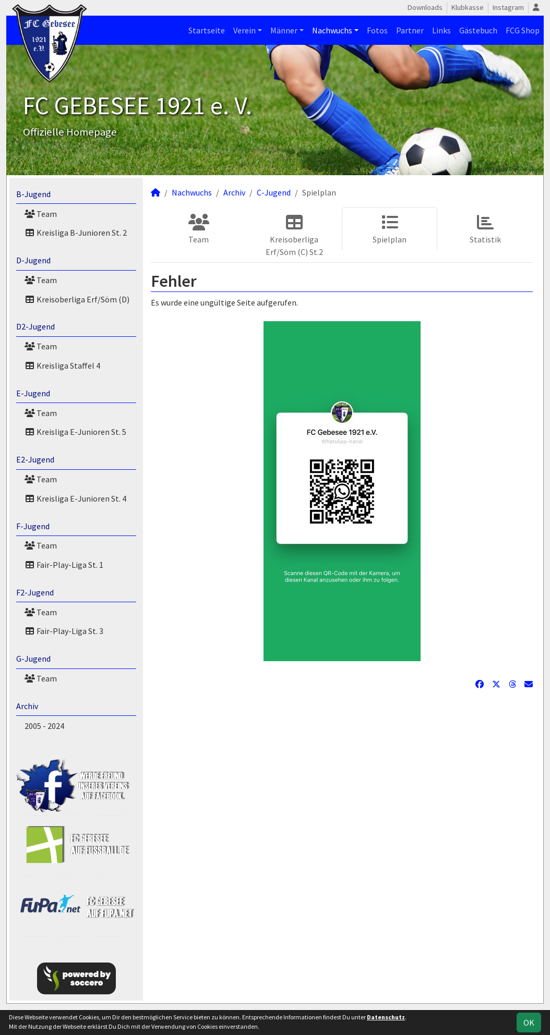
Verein (244, 30)
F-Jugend (33, 526)
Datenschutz (386, 1017)
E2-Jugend (35, 459)
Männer (283, 30)
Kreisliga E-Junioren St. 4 (75, 498)
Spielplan (389, 229)
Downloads (425, 7)
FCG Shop (523, 30)
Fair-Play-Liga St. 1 (64, 564)
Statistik (485, 229)
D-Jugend (33, 260)
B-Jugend (33, 194)
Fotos (377, 30)
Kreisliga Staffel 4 (62, 365)
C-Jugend (274, 192)
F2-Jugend (35, 592)
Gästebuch (478, 30)
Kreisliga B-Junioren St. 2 (76, 232)
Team (41, 214)
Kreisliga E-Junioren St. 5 (75, 432)
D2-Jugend (35, 326)
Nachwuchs (332, 30)
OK (528, 1022)
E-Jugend (33, 393)
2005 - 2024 (44, 726)
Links (441, 30)
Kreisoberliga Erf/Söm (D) (77, 299)
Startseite (206, 30)
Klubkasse (467, 7)
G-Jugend (33, 658)
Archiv (27, 706)
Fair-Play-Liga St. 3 (64, 631)
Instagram (508, 7)
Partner (410, 30)
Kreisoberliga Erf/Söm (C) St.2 (294, 235)
